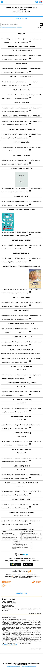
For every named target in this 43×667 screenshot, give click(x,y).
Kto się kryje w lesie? (16, 543)
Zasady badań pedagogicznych (7, 533)
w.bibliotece (9, 576)
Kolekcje (19, 27)
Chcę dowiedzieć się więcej (14, 666)
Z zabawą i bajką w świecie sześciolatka (19, 544)
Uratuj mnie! (14, 548)
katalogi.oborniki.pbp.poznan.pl (9, 644)
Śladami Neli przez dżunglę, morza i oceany (20, 547)
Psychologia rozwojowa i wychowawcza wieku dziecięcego (12, 537)
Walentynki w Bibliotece (9, 617)
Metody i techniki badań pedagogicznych (9, 538)
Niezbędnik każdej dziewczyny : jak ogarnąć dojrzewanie (32, 538)
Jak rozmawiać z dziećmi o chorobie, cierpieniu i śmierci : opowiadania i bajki (26, 545)
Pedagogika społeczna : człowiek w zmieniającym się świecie (13, 534)
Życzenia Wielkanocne (8, 599)
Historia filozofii (4, 536)
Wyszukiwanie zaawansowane (8, 27)
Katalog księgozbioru (21, 18)
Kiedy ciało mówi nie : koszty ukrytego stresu (30, 537)
